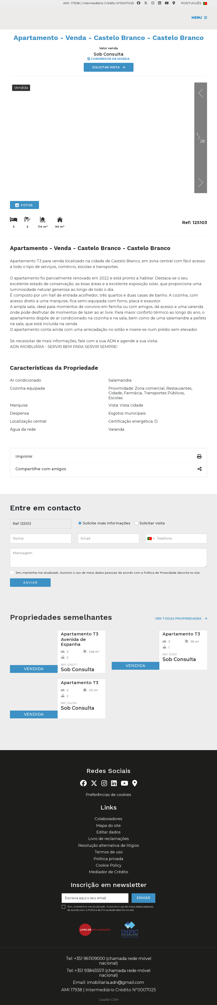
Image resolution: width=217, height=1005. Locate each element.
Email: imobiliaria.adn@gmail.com (108, 981)
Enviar (30, 582)
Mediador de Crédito (108, 870)
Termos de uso (109, 850)
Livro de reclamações (108, 837)
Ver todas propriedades (178, 618)
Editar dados (108, 830)
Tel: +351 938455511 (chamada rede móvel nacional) (108, 971)
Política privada (108, 857)
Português (194, 3)
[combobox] (176, 538)
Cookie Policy (108, 864)
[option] (108, 82)
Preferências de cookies (108, 793)
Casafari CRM (108, 998)
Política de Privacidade (160, 572)
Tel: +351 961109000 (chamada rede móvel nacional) (108, 959)
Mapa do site (108, 824)
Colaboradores (108, 817)
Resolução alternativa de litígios (108, 844)
